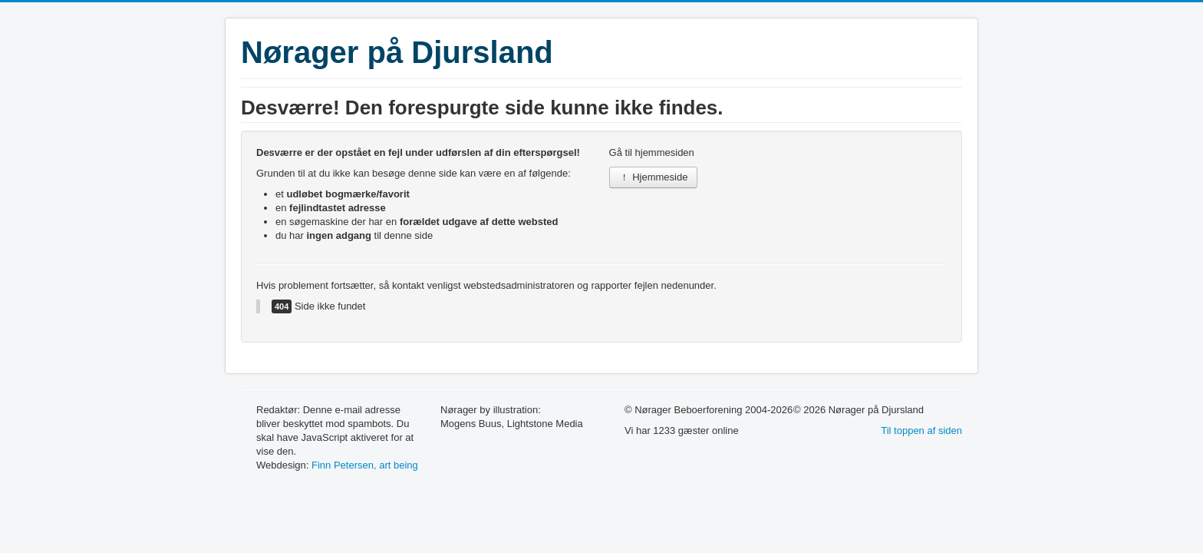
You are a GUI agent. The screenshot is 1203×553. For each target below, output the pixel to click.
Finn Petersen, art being (364, 465)
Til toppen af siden (921, 430)
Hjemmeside (653, 177)
